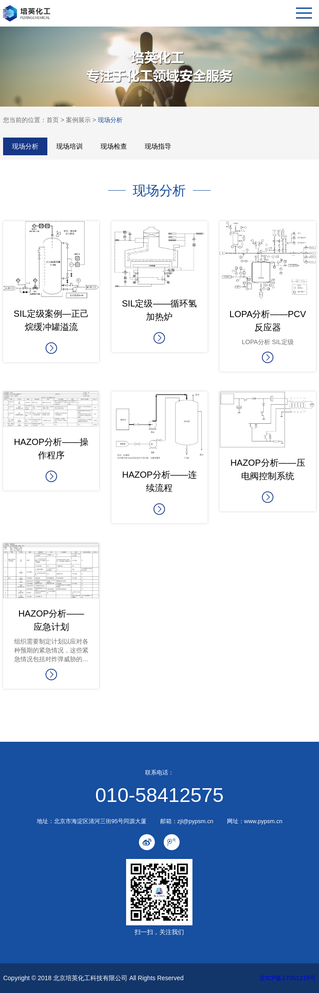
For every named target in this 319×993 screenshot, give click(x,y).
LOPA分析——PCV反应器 (268, 320)
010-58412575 (159, 795)
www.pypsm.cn (263, 821)
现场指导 (158, 146)
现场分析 (110, 119)
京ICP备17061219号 (287, 977)
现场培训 (69, 146)
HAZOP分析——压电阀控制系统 (268, 469)
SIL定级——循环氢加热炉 (159, 310)
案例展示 (78, 119)
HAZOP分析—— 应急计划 (51, 620)
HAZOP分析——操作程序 (51, 448)
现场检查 (113, 146)
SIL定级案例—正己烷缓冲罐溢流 (51, 320)
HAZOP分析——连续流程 (159, 481)
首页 (52, 119)
